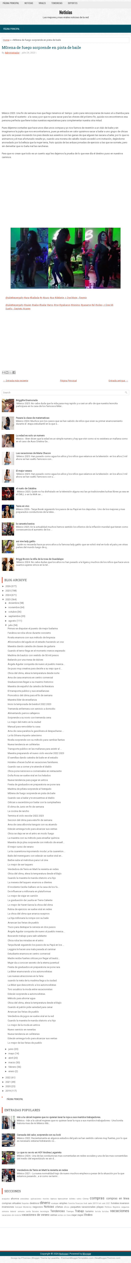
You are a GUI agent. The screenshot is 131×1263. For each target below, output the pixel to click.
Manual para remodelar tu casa (24, 726)
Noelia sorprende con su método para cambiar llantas (36, 739)
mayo (11, 1053)
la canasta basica (25, 523)
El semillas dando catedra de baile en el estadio (33, 757)
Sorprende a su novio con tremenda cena (29, 717)
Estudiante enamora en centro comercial (29, 953)
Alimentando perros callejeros (24, 713)
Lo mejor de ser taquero (20, 864)
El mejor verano (24, 470)
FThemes (25, 1258)
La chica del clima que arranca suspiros (28, 913)
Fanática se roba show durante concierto (29, 633)
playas (100, 1206)
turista (98, 1211)
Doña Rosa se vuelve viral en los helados (29, 775)
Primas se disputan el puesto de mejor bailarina (33, 628)
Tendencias (56, 3)
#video (99, 305)
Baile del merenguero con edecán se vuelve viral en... (35, 855)
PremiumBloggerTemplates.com (77, 1258)
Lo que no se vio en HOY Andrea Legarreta (39, 1152)
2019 (8, 1090)
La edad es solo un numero (30, 435)
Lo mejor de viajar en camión (23, 895)
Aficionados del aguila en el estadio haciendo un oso (36, 642)
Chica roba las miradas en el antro (25, 940)
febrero (12, 1066)
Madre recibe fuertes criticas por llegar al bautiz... (34, 958)
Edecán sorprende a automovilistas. (27, 994)
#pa (52, 297)
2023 (8, 599)
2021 (8, 1082)
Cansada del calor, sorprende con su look (39, 1134)
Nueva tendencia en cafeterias (24, 1034)
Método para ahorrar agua (21, 998)
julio (10, 625)
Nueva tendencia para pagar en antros (28, 780)
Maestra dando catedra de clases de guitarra (31, 646)
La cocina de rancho (18, 811)
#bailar (43, 305)
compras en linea (117, 1198)
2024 (8, 595)
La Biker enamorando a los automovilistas (30, 971)
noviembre (14, 607)
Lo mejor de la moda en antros (24, 1025)
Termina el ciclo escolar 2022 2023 (26, 815)
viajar (74, 1215)
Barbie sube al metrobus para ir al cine (28, 860)
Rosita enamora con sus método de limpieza (31, 637)
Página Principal (11, 3)
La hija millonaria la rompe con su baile (28, 918)
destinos (34, 1203)
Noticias (29, 3)
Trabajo (79, 1211)
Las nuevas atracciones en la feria (25, 976)
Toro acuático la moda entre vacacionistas (30, 989)
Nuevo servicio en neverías (22, 1029)
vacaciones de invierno (11, 1215)
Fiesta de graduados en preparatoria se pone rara (34, 784)
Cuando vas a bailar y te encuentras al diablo (31, 797)
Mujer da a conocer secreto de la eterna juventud (33, 962)
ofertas (59, 1206)
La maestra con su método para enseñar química (33, 838)
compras (97, 1198)
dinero (45, 1203)
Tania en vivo (22, 506)
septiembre (14, 616)
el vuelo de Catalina (26, 488)
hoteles (115, 1203)
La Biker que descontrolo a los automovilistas (32, 985)
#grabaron (64, 305)
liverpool (18, 1207)
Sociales (35, 1211)
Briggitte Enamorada (27, 400)
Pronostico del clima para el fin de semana (30, 695)
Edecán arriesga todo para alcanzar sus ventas (32, 829)
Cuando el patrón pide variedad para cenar (30, 1007)
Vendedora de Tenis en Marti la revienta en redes (33, 869)
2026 (8, 586)
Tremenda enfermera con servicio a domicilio (31, 708)
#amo (50, 305)
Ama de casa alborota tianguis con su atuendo (32, 824)
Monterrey (27, 1207)
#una (26, 297)
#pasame (86, 305)
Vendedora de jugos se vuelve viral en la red (31, 1016)
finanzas (79, 1203)
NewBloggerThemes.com (107, 1258)
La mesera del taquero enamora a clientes (30, 882)
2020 (8, 1086)
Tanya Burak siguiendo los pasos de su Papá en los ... (36, 944)
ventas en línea (64, 1215)
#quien (27, 305)
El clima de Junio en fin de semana (26, 806)
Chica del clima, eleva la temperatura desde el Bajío (35, 873)
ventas (53, 1215)
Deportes (73, 3)
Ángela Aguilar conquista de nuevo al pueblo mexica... (36, 664)
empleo (63, 1203)
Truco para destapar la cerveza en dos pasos (32, 927)
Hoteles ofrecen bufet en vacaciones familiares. (33, 762)
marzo (11, 1062)
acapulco (6, 1199)
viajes (80, 1215)
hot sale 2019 (91, 1203)
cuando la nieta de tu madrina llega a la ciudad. (32, 980)
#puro (46, 297)
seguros (125, 1207)
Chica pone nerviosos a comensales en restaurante (35, 771)
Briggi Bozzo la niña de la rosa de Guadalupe (39, 559)
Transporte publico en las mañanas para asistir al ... (35, 748)
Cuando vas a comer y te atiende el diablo (30, 766)
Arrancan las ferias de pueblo (23, 922)
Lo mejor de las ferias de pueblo (25, 1042)
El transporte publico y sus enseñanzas (28, 691)
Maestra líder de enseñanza (22, 699)
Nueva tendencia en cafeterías (24, 744)
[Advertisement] (65, 85)
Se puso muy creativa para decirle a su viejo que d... (35, 668)
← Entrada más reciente (15, 380)
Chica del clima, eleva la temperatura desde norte (33, 673)
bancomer (63, 1198)
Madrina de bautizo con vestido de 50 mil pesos (33, 655)
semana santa (24, 1211)
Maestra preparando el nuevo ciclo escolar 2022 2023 (36, 753)
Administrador (12, 52)
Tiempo (70, 1211)
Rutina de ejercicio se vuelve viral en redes (30, 909)
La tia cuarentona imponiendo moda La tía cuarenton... (36, 851)
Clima (85, 1198)
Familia (71, 1203)
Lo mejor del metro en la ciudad (24, 722)
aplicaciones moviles (40, 1199)
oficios (66, 1207)
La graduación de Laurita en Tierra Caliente (30, 900)
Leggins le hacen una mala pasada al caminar (32, 949)
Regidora (116, 1207)
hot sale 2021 (104, 1203)
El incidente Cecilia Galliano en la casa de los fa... (33, 887)
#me (56, 305)
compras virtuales (11, 1203)
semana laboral (9, 1211)
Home (6, 40)
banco (54, 1198)
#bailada (34, 297)
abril (10, 1057)
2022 (8, 1077)
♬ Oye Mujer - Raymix (75, 297)
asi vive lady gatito (25, 541)
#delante (59, 297)
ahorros (15, 1198)
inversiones (8, 1206)
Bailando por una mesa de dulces (25, 659)
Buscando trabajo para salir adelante (27, 935)
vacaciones (119, 1211)
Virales (42, 3)
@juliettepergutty (14, 297)
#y (41, 297)
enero (11, 1071)
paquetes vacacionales (83, 1206)
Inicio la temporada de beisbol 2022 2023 (29, 704)
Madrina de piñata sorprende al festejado (29, 788)
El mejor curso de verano (21, 846)
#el (93, 305)
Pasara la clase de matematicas (32, 418)
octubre (12, 611)
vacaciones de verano (35, 1215)
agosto (12, 620)
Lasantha (55, 1258)
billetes (72, 1199)
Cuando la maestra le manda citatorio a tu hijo (32, 878)
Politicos (108, 1207)
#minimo (75, 305)
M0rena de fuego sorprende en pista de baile (41, 47)
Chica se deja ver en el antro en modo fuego (31, 833)
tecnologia (44, 1211)
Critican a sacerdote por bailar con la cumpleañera (34, 802)
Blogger (87, 1253)
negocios (38, 1206)
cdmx (79, 1199)
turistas (105, 1211)
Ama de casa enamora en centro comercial (30, 677)
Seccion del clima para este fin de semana (30, 820)
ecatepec (55, 1203)
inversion (124, 1203)
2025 (8, 590)
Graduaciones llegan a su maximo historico (30, 682)
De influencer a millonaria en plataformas (29, 891)
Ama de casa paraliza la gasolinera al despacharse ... (36, 731)
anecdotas (24, 1199)
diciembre (13, 603)
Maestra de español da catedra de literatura (31, 686)
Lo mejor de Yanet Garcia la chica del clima (30, 904)
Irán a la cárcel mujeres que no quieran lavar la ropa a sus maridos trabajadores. (59, 1117)
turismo (90, 1211)
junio (11, 1049)
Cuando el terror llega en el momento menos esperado (36, 650)
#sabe (35, 305)
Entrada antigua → (118, 380)
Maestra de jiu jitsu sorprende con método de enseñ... (36, 842)
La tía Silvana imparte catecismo (25, 735)
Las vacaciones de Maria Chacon (33, 453)
